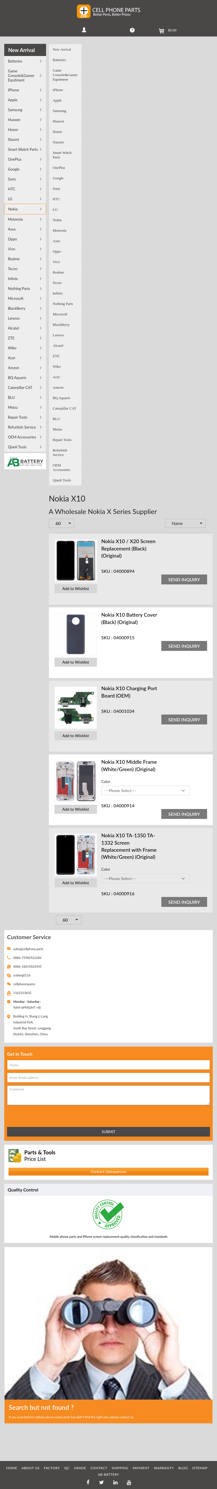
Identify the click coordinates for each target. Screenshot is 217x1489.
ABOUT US (30, 1468)
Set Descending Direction (210, 524)
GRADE (80, 1468)
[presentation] (32, 1115)
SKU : (106, 571)
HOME (11, 1468)
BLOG (183, 1468)
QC (67, 1468)
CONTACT (98, 1468)
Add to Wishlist (75, 588)
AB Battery (108, 1474)
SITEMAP (199, 1468)
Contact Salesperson (108, 1171)
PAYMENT (141, 1468)
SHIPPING (120, 1468)
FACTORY (52, 1468)
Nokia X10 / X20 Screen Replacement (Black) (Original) (128, 548)
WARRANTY (164, 1468)
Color (105, 781)
